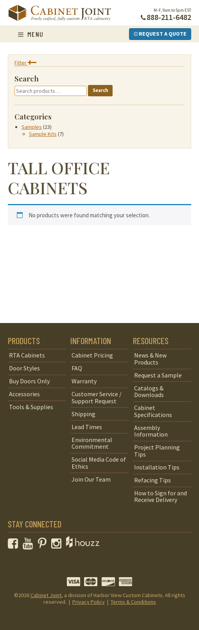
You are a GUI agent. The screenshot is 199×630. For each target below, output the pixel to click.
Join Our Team (91, 479)
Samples (32, 126)
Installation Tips (156, 467)
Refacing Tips (152, 480)
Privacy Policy (88, 601)
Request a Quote (160, 33)
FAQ (77, 368)
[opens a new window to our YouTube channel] (29, 545)
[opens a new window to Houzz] (82, 545)
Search (100, 90)
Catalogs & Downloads (149, 391)
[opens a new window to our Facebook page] (15, 545)
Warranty (84, 381)
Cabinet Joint (45, 595)
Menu (31, 34)
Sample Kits (43, 133)
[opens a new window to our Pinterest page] (44, 545)
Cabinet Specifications (153, 411)
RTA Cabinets (27, 355)
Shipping (83, 414)
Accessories (24, 394)
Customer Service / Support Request (97, 397)
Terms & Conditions (133, 601)
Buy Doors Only (29, 381)
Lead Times (87, 427)
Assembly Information (151, 431)
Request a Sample (158, 375)
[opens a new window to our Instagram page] (58, 545)
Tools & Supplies (31, 407)
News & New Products (150, 358)
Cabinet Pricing (92, 355)
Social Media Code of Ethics (99, 462)
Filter (25, 62)
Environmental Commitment (92, 443)
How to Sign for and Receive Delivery (160, 496)
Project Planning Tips (157, 450)
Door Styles (24, 368)
